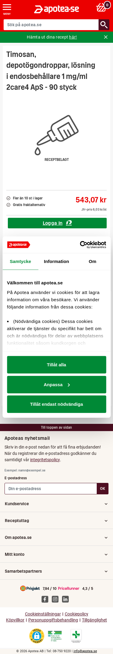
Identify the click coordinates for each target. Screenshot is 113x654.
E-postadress (16, 478)
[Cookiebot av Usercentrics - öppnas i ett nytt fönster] (80, 245)
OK (102, 488)
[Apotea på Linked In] (67, 599)
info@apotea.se (85, 651)
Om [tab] (92, 261)
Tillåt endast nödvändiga (56, 404)
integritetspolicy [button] (45, 459)
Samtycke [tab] (20, 261)
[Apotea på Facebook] (46, 599)
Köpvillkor (15, 620)
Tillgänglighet (94, 620)
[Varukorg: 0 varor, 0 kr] (102, 7)
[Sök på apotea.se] (51, 24)
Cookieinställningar (43, 614)
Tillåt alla (56, 364)
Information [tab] (56, 261)
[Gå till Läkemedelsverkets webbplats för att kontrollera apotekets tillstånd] (54, 636)
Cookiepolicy (76, 614)
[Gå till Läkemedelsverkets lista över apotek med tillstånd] (76, 636)
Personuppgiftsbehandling (53, 620)
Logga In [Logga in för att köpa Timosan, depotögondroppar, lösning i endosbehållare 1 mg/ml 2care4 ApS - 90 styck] (57, 223)
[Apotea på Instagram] (57, 599)
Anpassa (57, 384)
